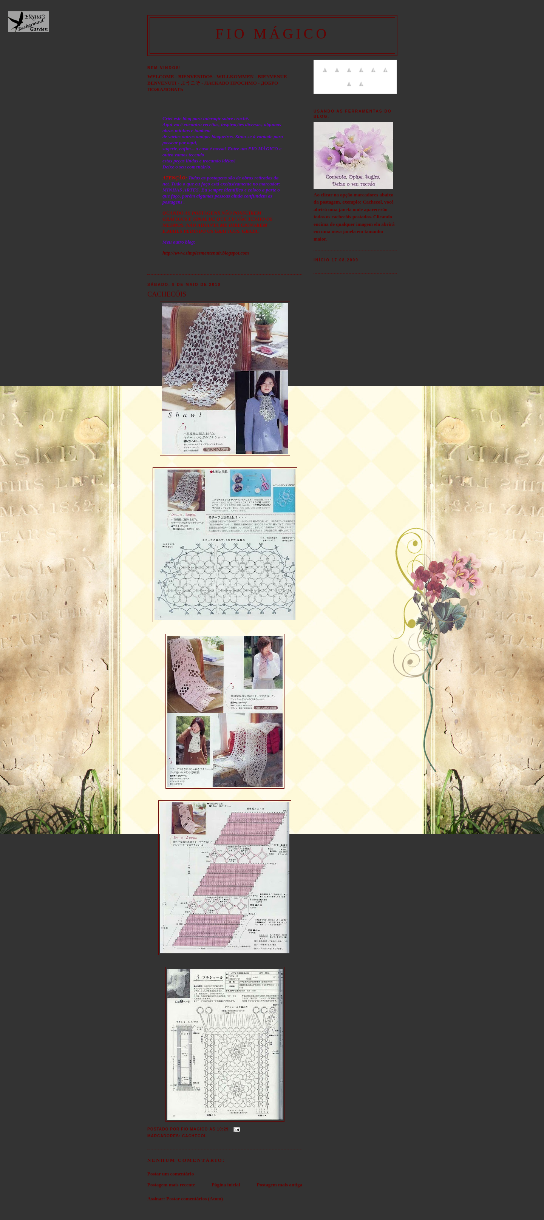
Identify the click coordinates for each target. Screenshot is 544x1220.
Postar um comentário (170, 1174)
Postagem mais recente (171, 1185)
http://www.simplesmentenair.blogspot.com (205, 253)
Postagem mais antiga (279, 1185)
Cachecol (194, 1136)
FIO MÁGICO (272, 34)
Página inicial (226, 1185)
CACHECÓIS (166, 294)
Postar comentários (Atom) (194, 1198)
